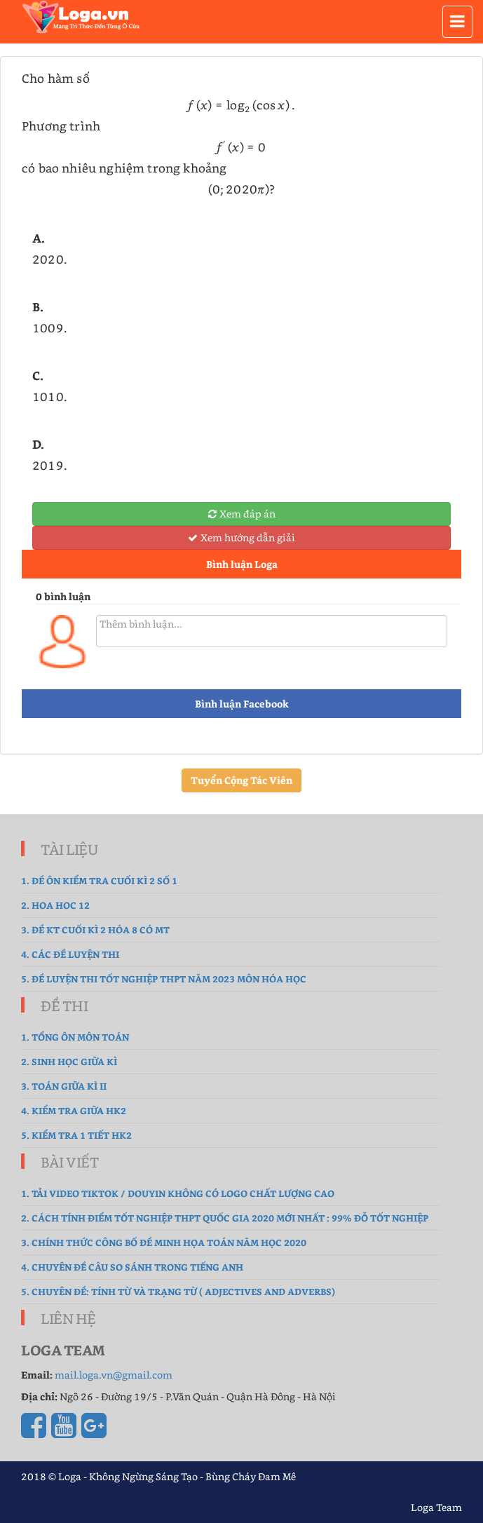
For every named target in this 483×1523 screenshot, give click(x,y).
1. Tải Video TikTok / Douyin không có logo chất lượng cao (177, 1193)
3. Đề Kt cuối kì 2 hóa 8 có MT (95, 929)
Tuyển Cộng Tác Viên (241, 780)
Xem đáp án (241, 513)
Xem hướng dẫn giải (241, 537)
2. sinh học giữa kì (69, 1061)
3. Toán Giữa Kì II (64, 1086)
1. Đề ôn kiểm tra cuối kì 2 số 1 (99, 880)
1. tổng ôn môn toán (75, 1037)
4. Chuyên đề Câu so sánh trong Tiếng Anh (132, 1267)
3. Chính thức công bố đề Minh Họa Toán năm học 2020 (163, 1242)
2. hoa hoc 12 (55, 905)
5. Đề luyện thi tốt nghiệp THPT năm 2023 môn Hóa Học (163, 978)
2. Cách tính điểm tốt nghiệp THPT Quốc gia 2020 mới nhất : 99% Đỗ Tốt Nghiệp (224, 1218)
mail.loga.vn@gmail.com (113, 1374)
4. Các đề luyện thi (70, 954)
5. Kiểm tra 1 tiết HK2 (76, 1135)
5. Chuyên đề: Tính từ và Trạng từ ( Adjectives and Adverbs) (178, 1291)
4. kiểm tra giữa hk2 (73, 1110)
